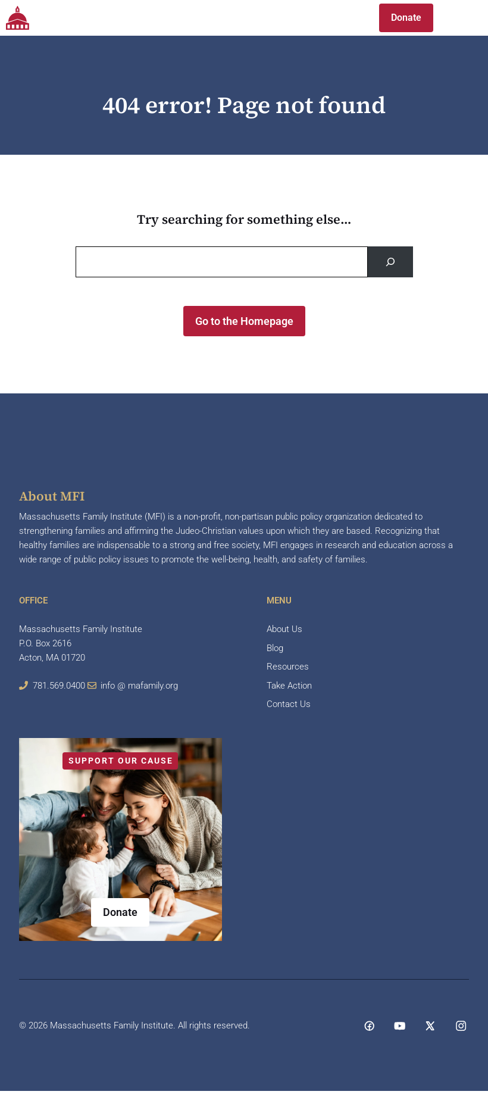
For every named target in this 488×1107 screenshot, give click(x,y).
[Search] (390, 261)
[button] (346, 18)
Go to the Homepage (244, 321)
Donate (406, 17)
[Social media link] (369, 1026)
